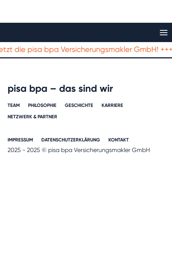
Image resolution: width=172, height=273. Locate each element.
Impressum (20, 140)
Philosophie (42, 105)
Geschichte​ (79, 105)
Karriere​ (112, 105)
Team (14, 105)
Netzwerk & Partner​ (32, 116)
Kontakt (118, 140)
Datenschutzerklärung (70, 140)
